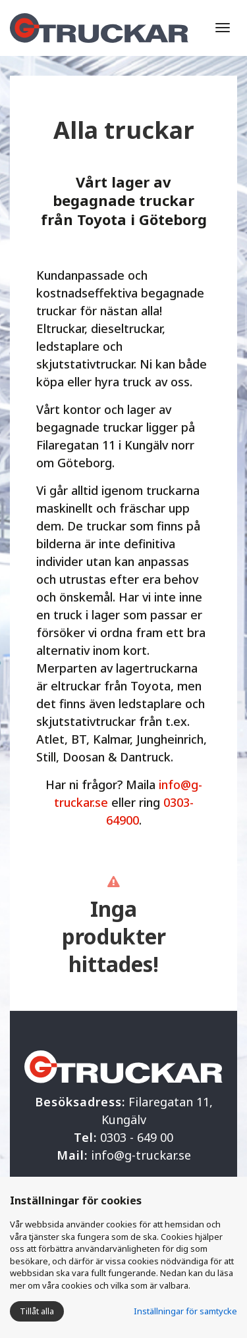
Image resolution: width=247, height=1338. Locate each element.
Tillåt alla (37, 1311)
